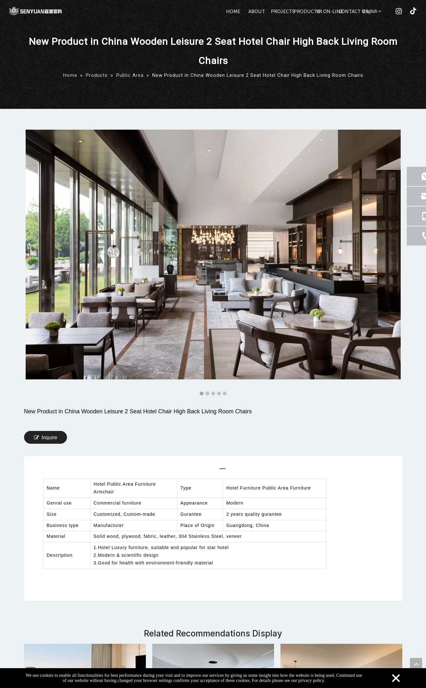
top (416, 664)
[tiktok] (412, 12)
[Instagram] (399, 12)
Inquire (45, 437)
